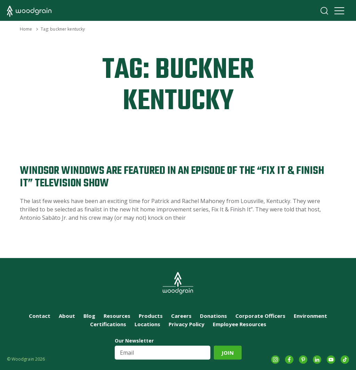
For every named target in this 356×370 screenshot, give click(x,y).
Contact (39, 315)
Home (26, 29)
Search (324, 11)
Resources (117, 315)
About (67, 315)
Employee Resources (239, 324)
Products (151, 315)
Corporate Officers (260, 315)
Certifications (108, 324)
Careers (181, 315)
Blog (89, 315)
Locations (147, 324)
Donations (213, 315)
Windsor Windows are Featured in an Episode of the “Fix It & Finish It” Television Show (172, 177)
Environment (310, 315)
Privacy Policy (186, 324)
